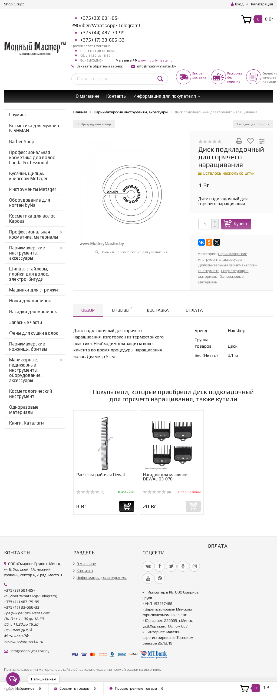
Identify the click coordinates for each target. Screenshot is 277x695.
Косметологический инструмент (30, 393)
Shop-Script (14, 4)
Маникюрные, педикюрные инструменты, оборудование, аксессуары (25, 370)
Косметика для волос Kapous (32, 218)
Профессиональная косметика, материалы (33, 234)
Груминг (18, 114)
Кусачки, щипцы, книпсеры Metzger (28, 176)
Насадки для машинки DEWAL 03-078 (165, 477)
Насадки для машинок (33, 311)
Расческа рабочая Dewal (100, 474)
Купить (241, 223)
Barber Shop (21, 141)
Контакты (116, 96)
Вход (237, 4)
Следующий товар (253, 124)
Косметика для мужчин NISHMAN (34, 128)
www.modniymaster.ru (155, 60)
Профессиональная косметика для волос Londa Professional (32, 157)
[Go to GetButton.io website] (13, 689)
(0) (90, 492)
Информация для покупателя (164, 96)
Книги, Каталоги (26, 423)
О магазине (88, 96)
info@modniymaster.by (156, 66)
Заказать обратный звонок (100, 66)
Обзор (88, 310)
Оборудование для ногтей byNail (29, 202)
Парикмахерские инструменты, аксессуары (27, 253)
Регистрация (262, 4)
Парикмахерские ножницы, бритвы (28, 346)
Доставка (158, 310)
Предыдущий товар (94, 124)
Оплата (194, 310)
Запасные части (25, 322)
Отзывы (122, 309)
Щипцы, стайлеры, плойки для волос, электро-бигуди (29, 274)
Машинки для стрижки (33, 290)
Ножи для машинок (30, 300)
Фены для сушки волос (33, 333)
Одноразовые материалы (23, 409)
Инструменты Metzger (32, 189)
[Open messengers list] (13, 679)
